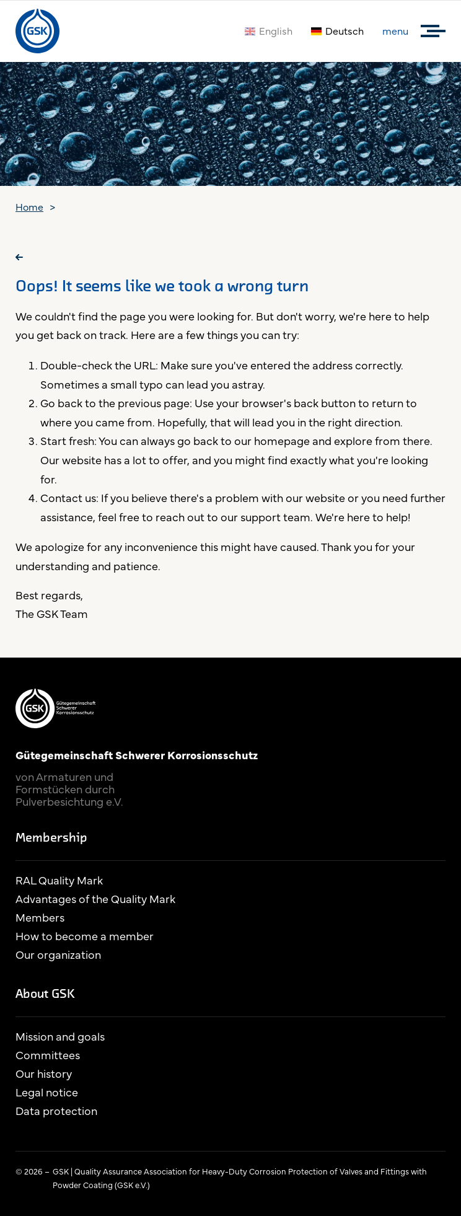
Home (29, 206)
